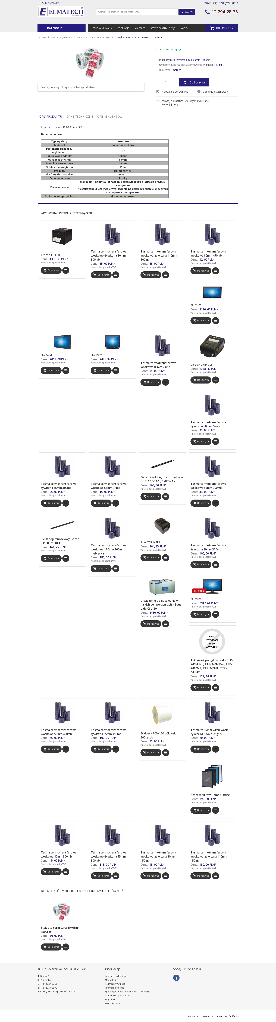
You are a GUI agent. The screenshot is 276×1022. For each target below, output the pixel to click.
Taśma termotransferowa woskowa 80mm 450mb (208, 253)
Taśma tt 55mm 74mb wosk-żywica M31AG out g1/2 (210, 732)
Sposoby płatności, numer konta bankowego (127, 991)
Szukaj (186, 12)
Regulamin (110, 999)
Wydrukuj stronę (197, 100)
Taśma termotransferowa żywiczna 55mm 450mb (108, 732)
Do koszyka (194, 82)
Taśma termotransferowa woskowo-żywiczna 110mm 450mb (209, 856)
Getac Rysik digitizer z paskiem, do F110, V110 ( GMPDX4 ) (162, 479)
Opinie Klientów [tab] (109, 117)
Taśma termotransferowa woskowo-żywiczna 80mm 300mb (108, 255)
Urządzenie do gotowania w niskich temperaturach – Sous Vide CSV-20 (161, 605)
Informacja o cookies (198, 1016)
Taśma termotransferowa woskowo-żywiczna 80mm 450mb (158, 856)
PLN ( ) (221, 28)
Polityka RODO (112, 1003)
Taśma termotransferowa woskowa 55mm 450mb (58, 732)
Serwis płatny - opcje (162, 28)
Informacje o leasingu (116, 976)
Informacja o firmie (114, 987)
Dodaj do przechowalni (213, 92)
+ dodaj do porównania (172, 92)
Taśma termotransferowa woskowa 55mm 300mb (208, 486)
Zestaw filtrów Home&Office (210, 795)
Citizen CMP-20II (201, 365)
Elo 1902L (97, 355)
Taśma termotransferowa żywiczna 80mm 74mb (208, 424)
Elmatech (176, 69)
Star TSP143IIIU (151, 542)
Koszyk (185, 28)
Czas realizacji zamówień (117, 995)
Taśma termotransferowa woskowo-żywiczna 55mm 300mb (108, 856)
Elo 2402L (197, 305)
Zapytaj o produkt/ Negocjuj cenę (169, 102)
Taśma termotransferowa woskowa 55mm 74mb (108, 486)
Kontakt (140, 28)
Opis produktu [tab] (50, 117)
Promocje (123, 28)
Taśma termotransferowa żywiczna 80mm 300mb (208, 547)
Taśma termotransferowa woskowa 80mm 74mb (158, 365)
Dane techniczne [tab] (80, 117)
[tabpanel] (138, 161)
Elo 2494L (47, 355)
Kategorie (51, 28)
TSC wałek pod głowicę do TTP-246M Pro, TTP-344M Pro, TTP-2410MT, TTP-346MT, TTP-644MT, (212, 666)
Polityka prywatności (115, 983)
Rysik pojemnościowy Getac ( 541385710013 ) (61, 541)
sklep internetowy (219, 1016)
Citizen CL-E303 (51, 255)
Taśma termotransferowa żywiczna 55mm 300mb (58, 486)
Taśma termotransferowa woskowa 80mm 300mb (58, 854)
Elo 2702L (197, 599)
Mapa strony (111, 980)
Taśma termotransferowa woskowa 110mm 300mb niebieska (108, 549)
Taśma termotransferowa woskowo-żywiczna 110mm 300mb (159, 255)
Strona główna (102, 28)
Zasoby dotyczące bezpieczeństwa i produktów (68, 87)
